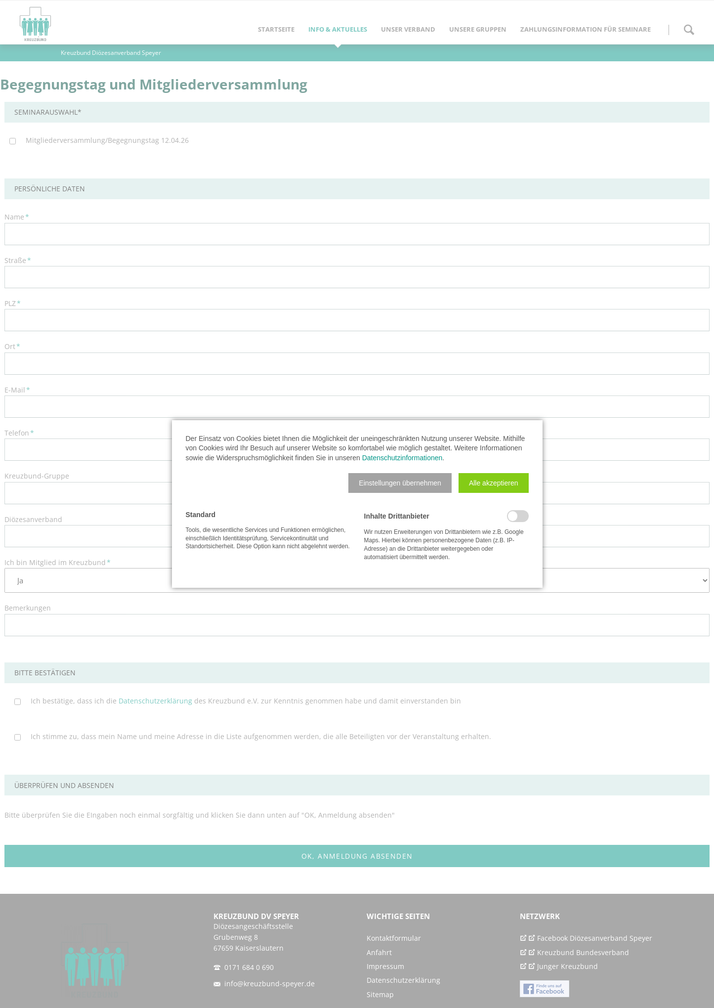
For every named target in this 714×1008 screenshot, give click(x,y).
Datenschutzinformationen (402, 458)
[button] (400, 483)
